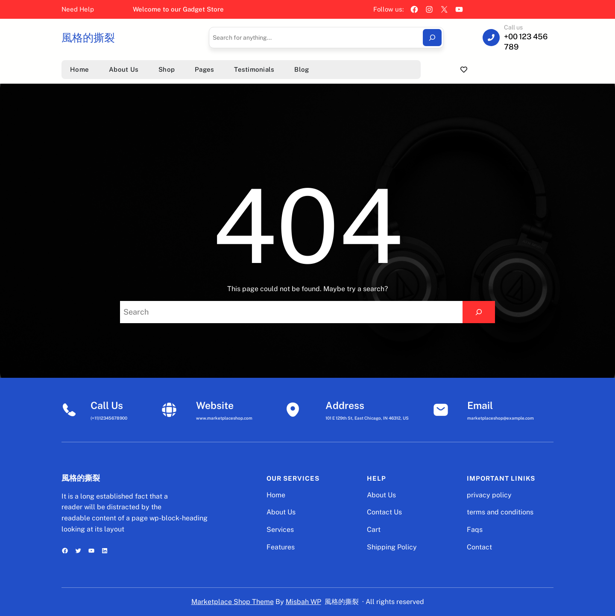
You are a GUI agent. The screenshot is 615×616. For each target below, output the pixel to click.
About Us (281, 512)
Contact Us (384, 512)
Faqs (475, 529)
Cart (374, 529)
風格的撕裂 (88, 37)
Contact (479, 547)
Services (280, 529)
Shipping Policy (392, 547)
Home (275, 495)
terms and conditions (500, 512)
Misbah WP (303, 602)
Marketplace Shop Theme (232, 602)
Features (280, 547)
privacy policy (489, 495)
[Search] (432, 37)
